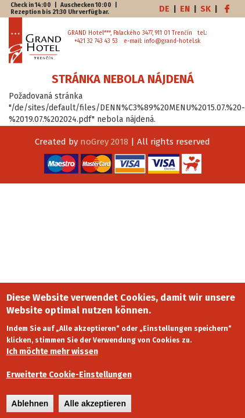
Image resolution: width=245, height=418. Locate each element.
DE (164, 9)
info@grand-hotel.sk (172, 41)
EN (185, 9)
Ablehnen (30, 408)
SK (205, 9)
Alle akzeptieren (95, 408)
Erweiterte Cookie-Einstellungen (69, 380)
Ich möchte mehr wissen (52, 357)
